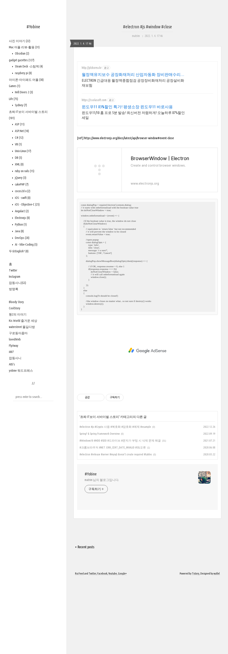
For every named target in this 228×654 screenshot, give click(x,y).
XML (19, 164)
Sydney (20, 105)
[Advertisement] (147, 100)
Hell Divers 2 (23, 92)
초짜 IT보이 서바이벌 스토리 (99, 491)
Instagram (14, 276)
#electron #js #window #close (147, 26)
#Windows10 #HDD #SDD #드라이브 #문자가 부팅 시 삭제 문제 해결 (120, 514)
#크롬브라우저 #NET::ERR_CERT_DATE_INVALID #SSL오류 (112, 521)
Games (14, 86)
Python (20, 224)
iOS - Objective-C (27, 204)
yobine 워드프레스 (21, 370)
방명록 (13, 289)
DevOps (21, 238)
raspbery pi (23, 73)
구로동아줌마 (18, 333)
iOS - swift (22, 198)
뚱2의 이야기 (17, 314)
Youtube (112, 647)
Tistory (195, 647)
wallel (217, 647)
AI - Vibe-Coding (25, 244)
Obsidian (21, 53)
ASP (19, 124)
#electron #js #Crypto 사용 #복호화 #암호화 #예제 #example (115, 501)
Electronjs (22, 218)
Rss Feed (79, 647)
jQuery (20, 177)
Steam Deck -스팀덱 (28, 66)
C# (18, 137)
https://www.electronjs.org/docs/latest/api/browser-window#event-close (129, 212)
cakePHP (21, 184)
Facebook (102, 647)
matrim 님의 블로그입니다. (102, 554)
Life (13, 99)
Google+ (122, 647)
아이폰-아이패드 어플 (26, 79)
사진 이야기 (19, 41)
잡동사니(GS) (17, 283)
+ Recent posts (84, 621)
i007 (11, 352)
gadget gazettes (21, 60)
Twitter (13, 270)
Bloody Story (16, 302)
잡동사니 (15, 358)
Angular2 (21, 211)
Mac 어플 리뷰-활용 (24, 47)
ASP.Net (21, 131)
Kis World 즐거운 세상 (23, 320)
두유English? (18, 251)
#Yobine (33, 26)
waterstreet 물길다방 (22, 327)
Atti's (12, 364)
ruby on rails (24, 171)
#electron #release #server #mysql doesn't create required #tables (115, 528)
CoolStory (14, 308)
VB (18, 144)
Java (19, 231)
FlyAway (13, 345)
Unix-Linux (22, 151)
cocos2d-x (22, 191)
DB (18, 157)
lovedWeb (15, 339)
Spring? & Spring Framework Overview (99, 507)
